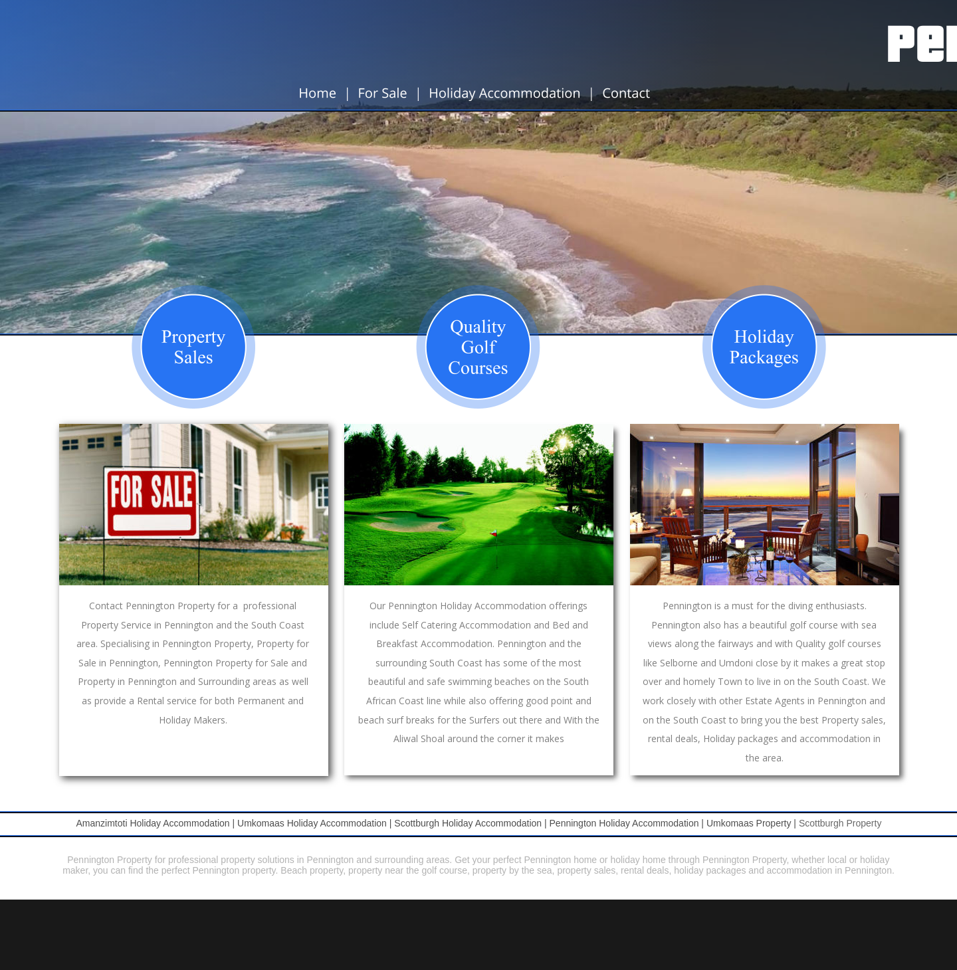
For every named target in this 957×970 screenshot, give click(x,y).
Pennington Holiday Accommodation (624, 823)
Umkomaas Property (749, 823)
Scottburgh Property (840, 823)
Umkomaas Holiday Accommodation (312, 823)
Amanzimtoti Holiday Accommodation (152, 823)
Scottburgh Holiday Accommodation (468, 823)
